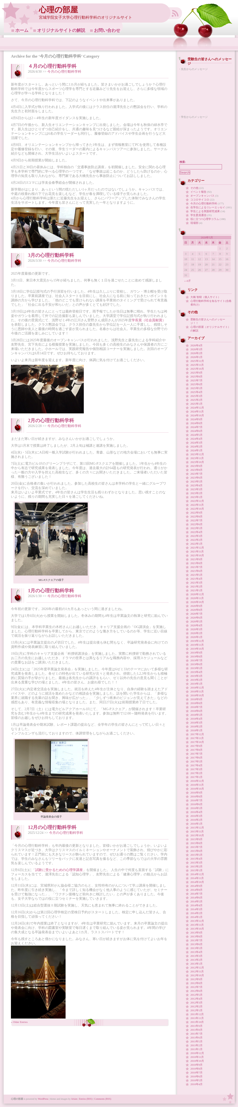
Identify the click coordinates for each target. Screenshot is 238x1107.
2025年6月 (196, 384)
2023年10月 (197, 462)
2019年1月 (196, 683)
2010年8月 (196, 1068)
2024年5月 (196, 434)
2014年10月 (197, 881)
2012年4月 (196, 998)
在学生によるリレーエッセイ (207, 207)
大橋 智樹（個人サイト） (205, 297)
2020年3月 (196, 629)
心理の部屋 (58, 10)
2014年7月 (196, 893)
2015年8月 (196, 843)
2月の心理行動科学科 (51, 420)
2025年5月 (196, 388)
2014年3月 (196, 909)
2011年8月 (196, 1029)
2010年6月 (196, 1076)
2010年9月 (196, 1064)
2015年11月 (197, 831)
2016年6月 (196, 804)
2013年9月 (196, 932)
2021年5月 (196, 574)
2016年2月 (196, 819)
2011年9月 (196, 1025)
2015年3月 (196, 862)
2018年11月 (197, 691)
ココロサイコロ (199, 199)
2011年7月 (196, 1033)
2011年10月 (197, 1021)
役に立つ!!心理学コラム (204, 219)
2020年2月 (196, 633)
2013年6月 (196, 944)
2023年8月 (196, 469)
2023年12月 (197, 454)
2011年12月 (197, 1014)
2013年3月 (196, 955)
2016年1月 (196, 823)
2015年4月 (196, 858)
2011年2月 (196, 1045)
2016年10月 (197, 788)
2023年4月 (196, 485)
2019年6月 (196, 664)
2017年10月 (197, 742)
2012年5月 (196, 994)
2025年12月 (197, 360)
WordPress (43, 1099)
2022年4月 (196, 532)
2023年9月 (196, 465)
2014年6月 (196, 897)
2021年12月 (197, 547)
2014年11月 (197, 878)
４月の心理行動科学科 (52, 66)
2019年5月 (196, 668)
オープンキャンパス (202, 195)
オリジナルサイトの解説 (61, 30)
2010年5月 (196, 1080)
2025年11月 (197, 364)
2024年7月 (196, 427)
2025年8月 (196, 376)
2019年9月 (196, 652)
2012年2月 (196, 1006)
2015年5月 (196, 854)
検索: (182, 161)
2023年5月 (196, 481)
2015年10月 (197, 835)
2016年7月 (196, 800)
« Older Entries (19, 1021)
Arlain (74, 1099)
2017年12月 (197, 734)
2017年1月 (196, 777)
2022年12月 (197, 500)
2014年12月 (197, 874)
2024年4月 (196, 438)
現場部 (194, 222)
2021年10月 (197, 555)
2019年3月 (196, 675)
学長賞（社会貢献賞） (149, 320)
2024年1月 (196, 450)
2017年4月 (196, 765)
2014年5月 (196, 901)
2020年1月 (196, 637)
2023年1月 (196, 497)
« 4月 (187, 280)
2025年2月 (196, 399)
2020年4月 (196, 625)
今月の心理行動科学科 (64, 71)
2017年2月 (196, 773)
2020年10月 (197, 602)
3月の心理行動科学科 (51, 255)
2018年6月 (196, 710)
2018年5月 (196, 714)
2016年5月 (196, 808)
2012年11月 (197, 971)
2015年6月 (196, 850)
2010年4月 (196, 1084)
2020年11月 (197, 598)
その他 (194, 187)
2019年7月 (196, 660)
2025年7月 (196, 380)
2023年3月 (196, 489)
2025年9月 (196, 372)
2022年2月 (196, 539)
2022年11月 (197, 504)
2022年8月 (196, 516)
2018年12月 (197, 687)
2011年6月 (196, 1037)
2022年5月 (196, 528)
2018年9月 (196, 699)
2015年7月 (196, 847)
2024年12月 (197, 407)
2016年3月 (196, 815)
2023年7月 (196, 473)
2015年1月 (196, 870)
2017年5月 (196, 761)
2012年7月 (196, 986)
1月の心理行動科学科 (51, 590)
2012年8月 (196, 983)
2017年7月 (196, 753)
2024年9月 (196, 419)
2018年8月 (196, 703)
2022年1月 (196, 543)
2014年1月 (196, 916)
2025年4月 (196, 392)
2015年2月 (196, 866)
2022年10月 (197, 508)
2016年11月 (197, 784)
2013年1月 (196, 963)
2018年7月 (196, 707)
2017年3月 (196, 769)
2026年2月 (196, 353)
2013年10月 (197, 928)
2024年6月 (196, 430)
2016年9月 (196, 792)
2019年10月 (197, 648)
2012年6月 (196, 990)
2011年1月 (196, 1049)
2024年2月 (196, 446)
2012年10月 (197, 975)
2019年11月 (197, 644)
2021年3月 (196, 582)
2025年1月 (196, 403)
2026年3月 (196, 349)
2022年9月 (196, 512)
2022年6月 (196, 524)
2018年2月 (196, 726)
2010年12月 (197, 1053)
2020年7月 (196, 613)
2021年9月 (196, 559)
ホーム (21, 30)
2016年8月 (196, 796)
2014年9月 (196, 885)
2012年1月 (196, 1010)
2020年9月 (196, 605)
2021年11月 (197, 551)
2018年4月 (196, 718)
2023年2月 (196, 493)
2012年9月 (196, 979)
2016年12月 (197, 780)
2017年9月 (196, 745)
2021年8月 (196, 563)
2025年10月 (197, 368)
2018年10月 (197, 695)
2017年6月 (196, 757)
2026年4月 (196, 345)
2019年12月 (197, 640)
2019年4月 (196, 672)
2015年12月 (197, 827)
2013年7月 (196, 940)
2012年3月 (196, 1002)
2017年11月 (197, 738)
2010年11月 (197, 1056)
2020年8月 (196, 609)
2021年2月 (196, 586)
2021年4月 (196, 578)
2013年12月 (197, 920)
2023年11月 (197, 458)
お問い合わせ (107, 30)
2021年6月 (196, 570)
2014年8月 (196, 889)
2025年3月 (196, 395)
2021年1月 (196, 590)
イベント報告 (198, 191)
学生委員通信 (198, 215)
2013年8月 (196, 936)
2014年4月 (196, 905)
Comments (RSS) (102, 1099)
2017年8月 (196, 749)
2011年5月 (196, 1041)
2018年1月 (196, 730)
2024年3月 (196, 442)
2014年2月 (196, 913)
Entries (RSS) (85, 1099)
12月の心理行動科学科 (52, 827)
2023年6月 (196, 477)
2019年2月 (196, 679)
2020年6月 (196, 617)
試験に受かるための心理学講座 (59, 870)
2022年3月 (196, 535)
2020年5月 (196, 621)
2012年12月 (197, 967)
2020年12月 (197, 594)
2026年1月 (196, 357)
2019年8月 (196, 656)
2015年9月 (196, 839)
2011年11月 (197, 1018)
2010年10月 (197, 1060)
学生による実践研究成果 (205, 211)
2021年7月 (196, 567)
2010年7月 (196, 1072)
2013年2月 (196, 959)
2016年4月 (196, 812)
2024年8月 (196, 423)
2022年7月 (196, 520)
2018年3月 (196, 722)
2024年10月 (197, 415)
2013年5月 (196, 948)
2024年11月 (197, 411)
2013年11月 (197, 924)
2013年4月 (196, 951)
